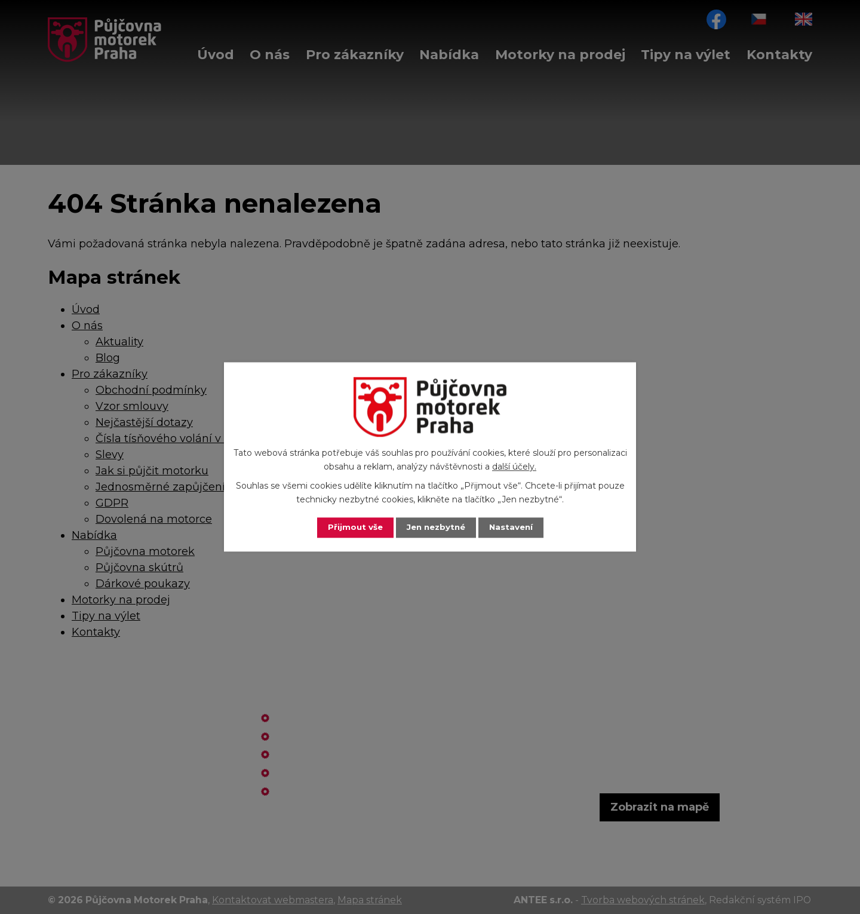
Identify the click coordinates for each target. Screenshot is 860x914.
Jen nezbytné (435, 527)
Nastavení (513, 527)
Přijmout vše (352, 527)
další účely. (514, 466)
